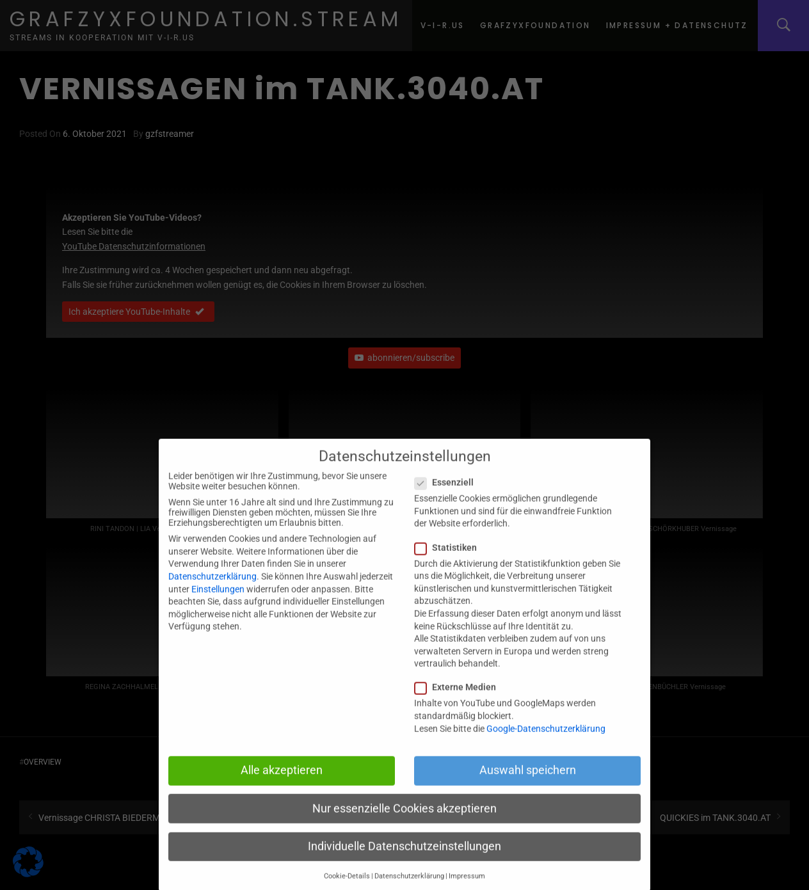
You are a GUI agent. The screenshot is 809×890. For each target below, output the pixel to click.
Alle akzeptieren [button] (282, 784)
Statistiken (449, 562)
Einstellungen (217, 603)
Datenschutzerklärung (212, 590)
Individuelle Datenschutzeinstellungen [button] (404, 860)
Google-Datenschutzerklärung (545, 743)
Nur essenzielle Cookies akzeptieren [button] (404, 822)
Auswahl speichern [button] (527, 784)
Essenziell (448, 496)
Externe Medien (459, 701)
